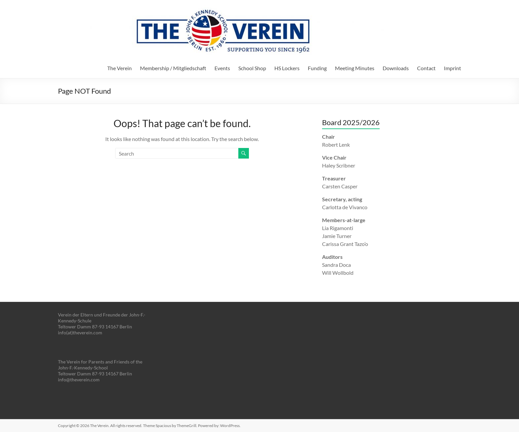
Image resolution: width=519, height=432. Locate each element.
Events (222, 68)
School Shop (252, 68)
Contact (426, 68)
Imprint (452, 68)
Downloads (396, 68)
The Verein (119, 68)
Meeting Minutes (354, 68)
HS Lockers (287, 68)
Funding (317, 68)
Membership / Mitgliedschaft (173, 68)
